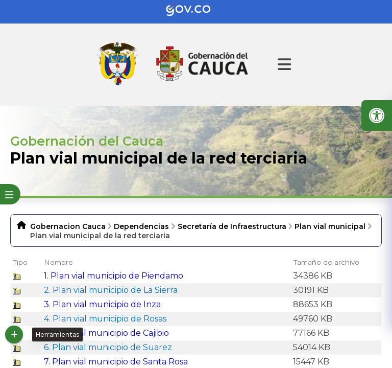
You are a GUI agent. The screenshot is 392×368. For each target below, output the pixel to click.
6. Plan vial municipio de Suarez (108, 347)
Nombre (58, 262)
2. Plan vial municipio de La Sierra (111, 290)
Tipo (20, 262)
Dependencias (141, 226)
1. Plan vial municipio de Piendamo (113, 276)
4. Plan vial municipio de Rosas (105, 319)
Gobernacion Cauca (68, 226)
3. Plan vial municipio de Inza (102, 304)
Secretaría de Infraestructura (232, 226)
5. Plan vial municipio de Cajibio (106, 333)
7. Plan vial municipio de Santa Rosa (116, 361)
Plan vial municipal (330, 226)
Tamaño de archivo (326, 262)
